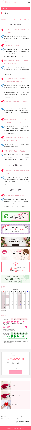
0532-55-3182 (17, 359)
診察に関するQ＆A (24, 19)
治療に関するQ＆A (6, 19)
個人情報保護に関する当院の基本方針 (22, 422)
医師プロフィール (5, 418)
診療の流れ (4, 416)
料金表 (17, 418)
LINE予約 (15, 372)
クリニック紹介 (19, 416)
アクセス (3, 421)
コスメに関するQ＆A (15, 19)
